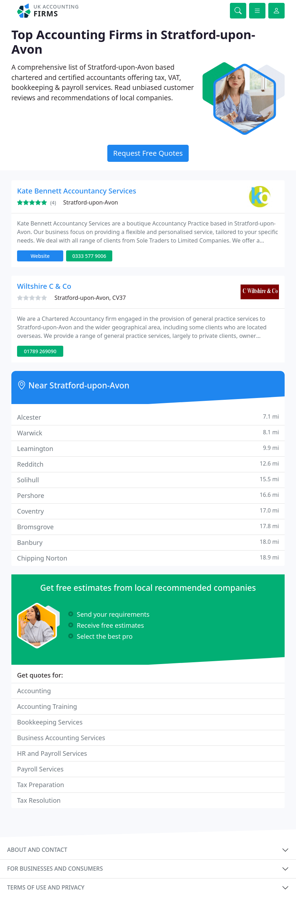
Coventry (148, 510)
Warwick (148, 432)
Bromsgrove (148, 526)
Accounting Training (47, 706)
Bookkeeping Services (49, 722)
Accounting (34, 690)
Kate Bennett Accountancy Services (76, 191)
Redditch (148, 464)
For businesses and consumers (55, 868)
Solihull (148, 479)
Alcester (148, 417)
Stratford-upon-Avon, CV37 (90, 298)
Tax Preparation (40, 784)
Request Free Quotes (148, 153)
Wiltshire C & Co (44, 286)
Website (40, 256)
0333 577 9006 (89, 256)
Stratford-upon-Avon (90, 202)
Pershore (148, 495)
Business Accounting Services (61, 737)
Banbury (148, 542)
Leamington (148, 448)
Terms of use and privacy (46, 887)
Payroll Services (40, 769)
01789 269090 (40, 351)
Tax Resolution (39, 800)
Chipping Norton (148, 557)
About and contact (37, 850)
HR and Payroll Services (52, 753)
